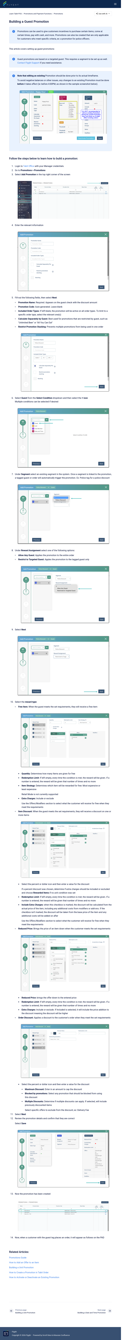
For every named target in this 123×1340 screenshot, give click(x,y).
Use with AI (103, 14)
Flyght (14, 1332)
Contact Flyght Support (28, 63)
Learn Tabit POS (15, 14)
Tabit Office (29, 166)
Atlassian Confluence (61, 1335)
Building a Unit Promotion (21, 1267)
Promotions (58, 14)
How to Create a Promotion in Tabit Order (29, 1272)
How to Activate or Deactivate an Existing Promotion (34, 1277)
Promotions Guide (17, 1257)
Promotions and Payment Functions (38, 14)
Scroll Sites (47, 1335)
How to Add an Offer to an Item (24, 1262)
